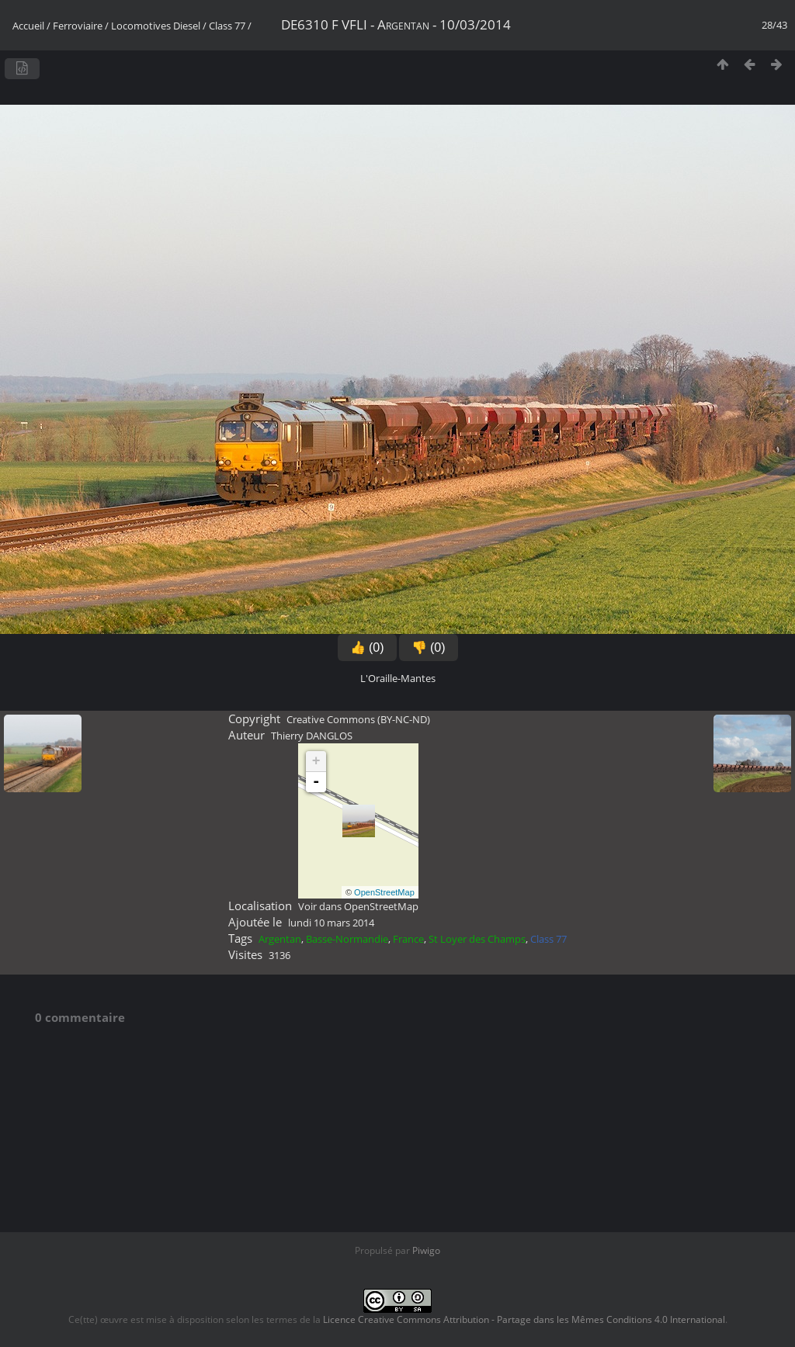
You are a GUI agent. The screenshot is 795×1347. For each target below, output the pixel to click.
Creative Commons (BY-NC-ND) (358, 719)
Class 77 (227, 26)
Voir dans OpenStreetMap (358, 906)
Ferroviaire (77, 26)
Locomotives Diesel (155, 26)
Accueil (28, 26)
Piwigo (426, 1250)
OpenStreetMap (384, 892)
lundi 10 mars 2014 (331, 923)
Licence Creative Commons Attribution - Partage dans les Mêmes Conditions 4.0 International (524, 1319)
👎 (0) (428, 647)
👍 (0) (367, 647)
